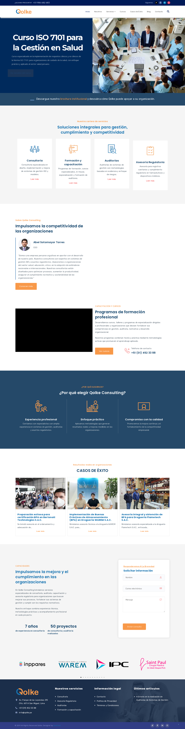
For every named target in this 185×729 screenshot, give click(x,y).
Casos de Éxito (136, 12)
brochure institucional (73, 98)
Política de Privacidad (107, 701)
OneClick (57, 725)
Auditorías (62, 705)
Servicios (110, 12)
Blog (149, 12)
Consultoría (62, 697)
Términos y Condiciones (108, 705)
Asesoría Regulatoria (66, 701)
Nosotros (98, 12)
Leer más (40, 531)
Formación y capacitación (69, 710)
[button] (83, 677)
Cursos (123, 12)
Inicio (88, 12)
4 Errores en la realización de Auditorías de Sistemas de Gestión (152, 698)
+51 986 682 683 (41, 3)
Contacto (159, 12)
